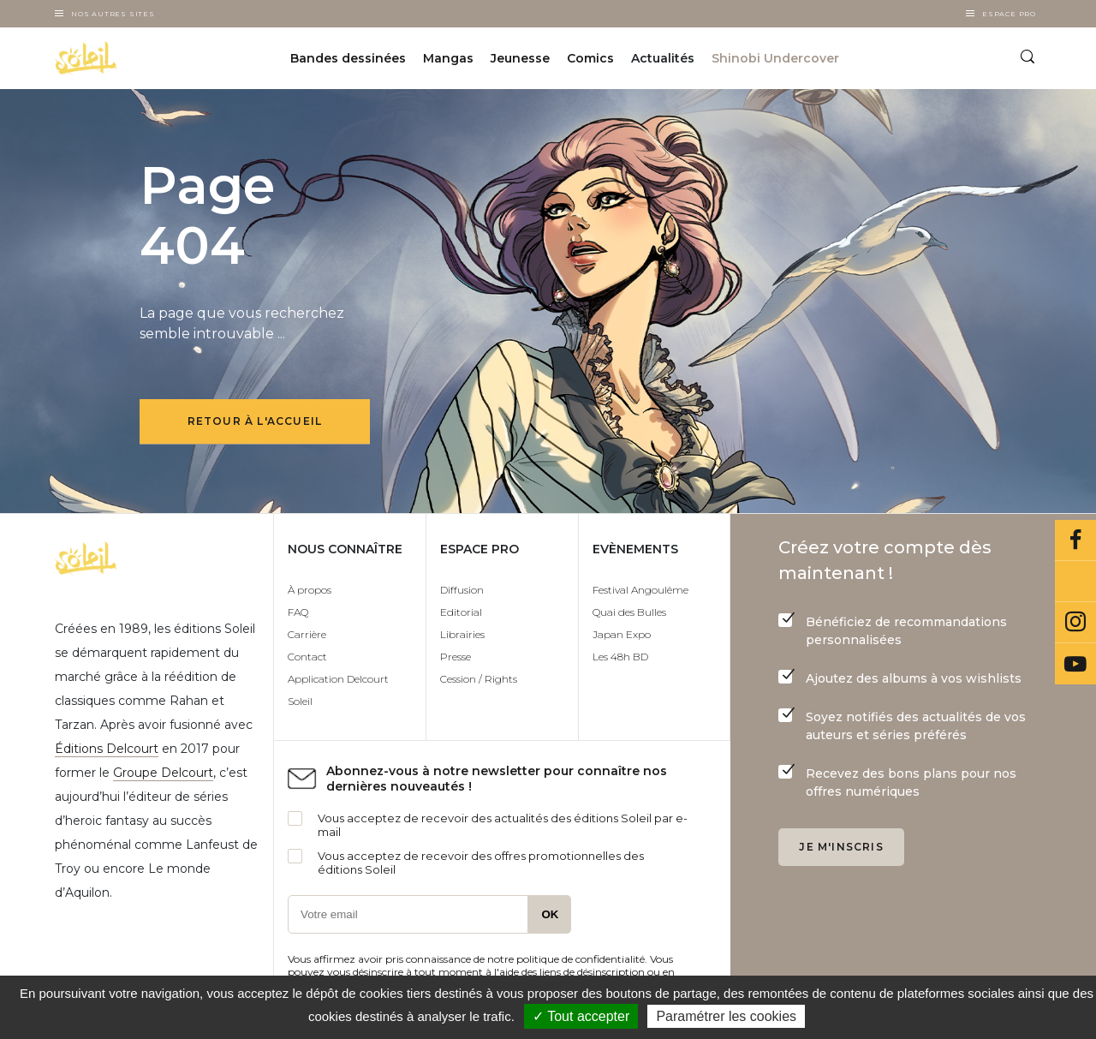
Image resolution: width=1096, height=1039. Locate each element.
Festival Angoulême (640, 589)
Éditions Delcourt (106, 748)
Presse (455, 656)
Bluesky (1075, 581)
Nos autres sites (113, 13)
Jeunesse (520, 58)
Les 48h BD (620, 656)
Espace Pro (1009, 13)
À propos (309, 589)
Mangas (448, 58)
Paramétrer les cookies (726, 1016)
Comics (590, 58)
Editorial (461, 612)
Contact (307, 656)
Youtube (1075, 663)
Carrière (307, 634)
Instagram (1075, 622)
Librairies (462, 634)
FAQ (298, 612)
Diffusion (462, 589)
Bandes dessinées (348, 58)
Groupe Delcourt (163, 772)
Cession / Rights (478, 678)
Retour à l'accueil (255, 421)
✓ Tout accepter (581, 1016)
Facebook (1075, 540)
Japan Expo (622, 634)
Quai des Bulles (629, 612)
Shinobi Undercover (775, 58)
